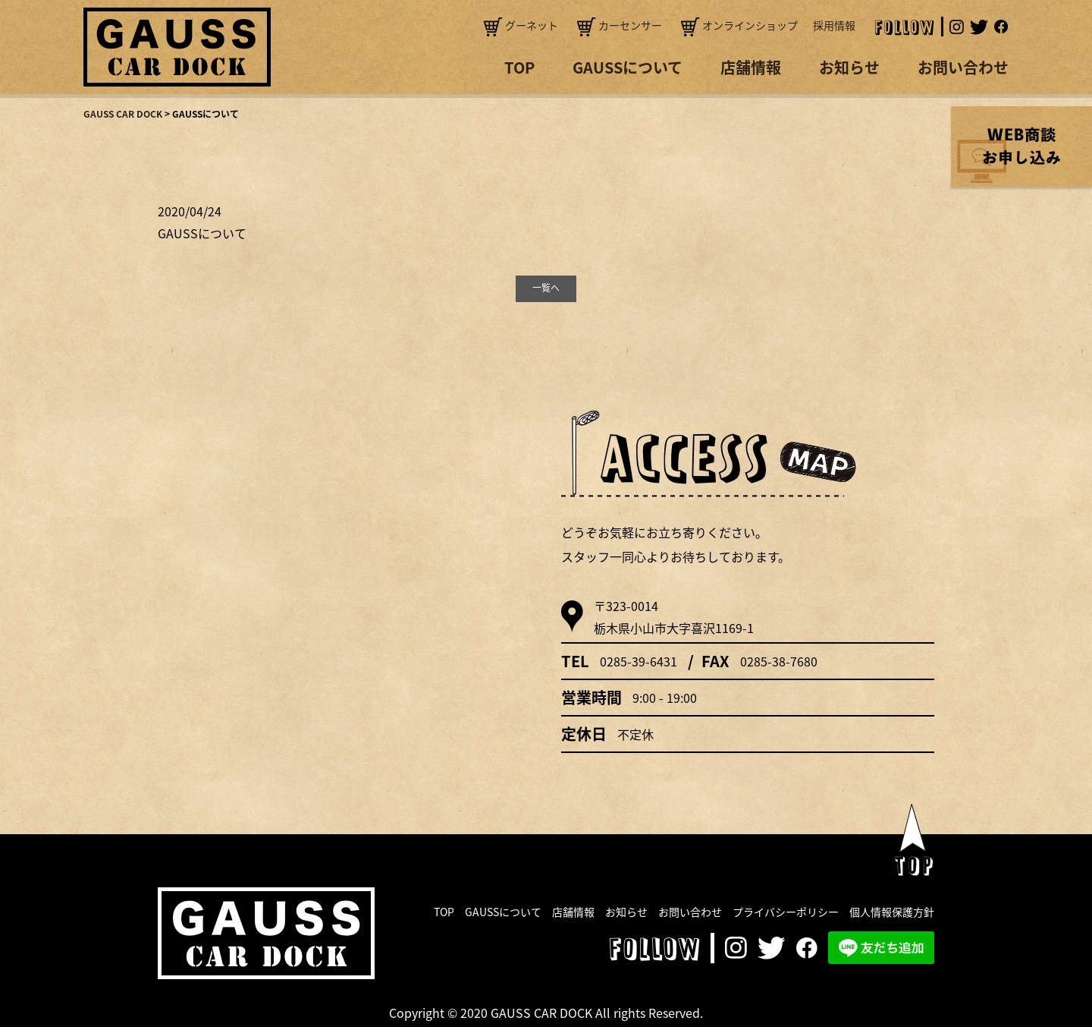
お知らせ (849, 67)
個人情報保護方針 (891, 911)
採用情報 (834, 25)
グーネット (521, 25)
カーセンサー (619, 25)
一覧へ (546, 288)
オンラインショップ (739, 25)
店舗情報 (750, 67)
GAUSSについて (627, 67)
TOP (519, 67)
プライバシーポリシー (786, 911)
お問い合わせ (963, 67)
